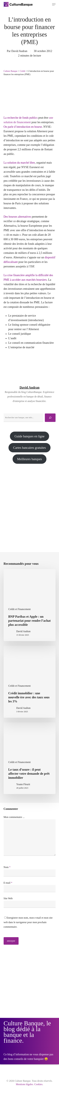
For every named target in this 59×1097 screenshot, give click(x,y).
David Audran (19, 51)
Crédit (22, 71)
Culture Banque (10, 71)
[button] (54, 4)
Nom (7, 867)
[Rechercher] (50, 417)
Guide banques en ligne (29, 436)
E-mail (8, 882)
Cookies (38, 1084)
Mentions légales (24, 1084)
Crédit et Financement (19, 609)
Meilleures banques (29, 459)
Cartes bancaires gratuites (29, 447)
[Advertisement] (29, 502)
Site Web (8, 898)
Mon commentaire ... (14, 817)
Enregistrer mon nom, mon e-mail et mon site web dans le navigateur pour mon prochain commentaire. (28, 922)
